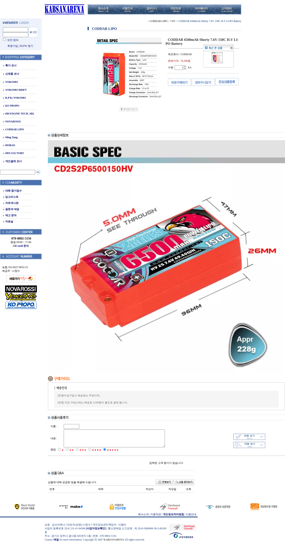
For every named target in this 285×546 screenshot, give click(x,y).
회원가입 (12, 45)
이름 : (54, 426)
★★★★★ (113, 453)
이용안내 (191, 517)
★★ (71, 453)
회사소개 (143, 517)
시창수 (122, 528)
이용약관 (155, 517)
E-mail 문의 (21, 245)
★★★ (83, 453)
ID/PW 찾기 (26, 45)
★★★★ (96, 453)
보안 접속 (12, 40)
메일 (56, 542)
